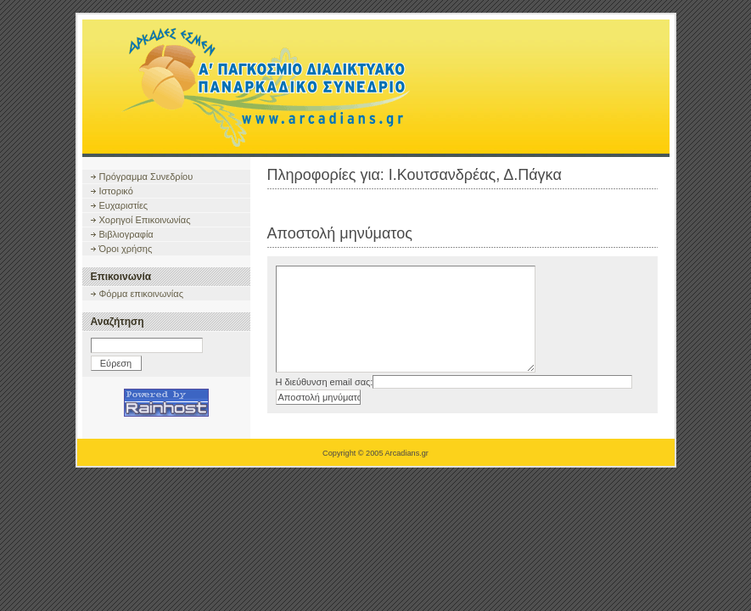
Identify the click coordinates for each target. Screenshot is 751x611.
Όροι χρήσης (126, 249)
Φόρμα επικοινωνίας (141, 294)
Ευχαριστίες (124, 205)
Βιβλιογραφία (126, 234)
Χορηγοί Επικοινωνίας (145, 220)
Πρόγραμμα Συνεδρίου (146, 176)
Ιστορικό (116, 191)
